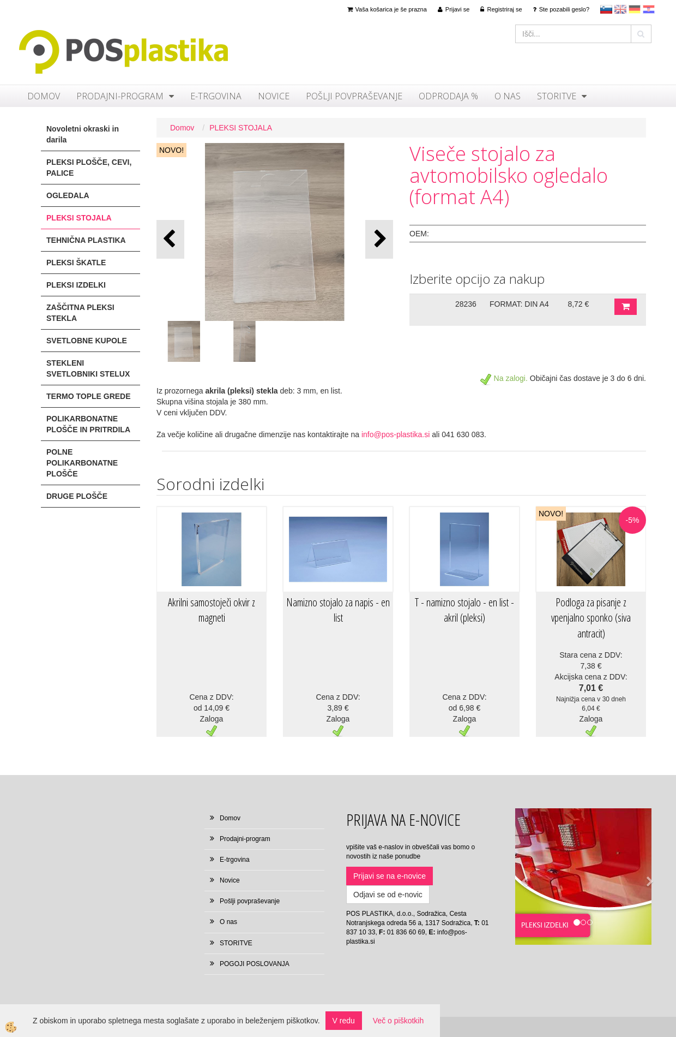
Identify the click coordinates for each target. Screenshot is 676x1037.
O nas (507, 96)
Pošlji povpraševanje (354, 96)
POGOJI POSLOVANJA (254, 964)
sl (606, 9)
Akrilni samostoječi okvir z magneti (211, 610)
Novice (273, 96)
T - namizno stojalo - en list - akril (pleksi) (464, 610)
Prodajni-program (120, 96)
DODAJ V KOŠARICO (625, 307)
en (620, 9)
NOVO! (171, 150)
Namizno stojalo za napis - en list (338, 610)
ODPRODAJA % (448, 96)
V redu (344, 1020)
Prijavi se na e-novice (389, 876)
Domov (43, 96)
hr (649, 9)
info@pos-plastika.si (395, 434)
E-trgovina (216, 96)
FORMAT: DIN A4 (519, 304)
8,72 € (578, 304)
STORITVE (556, 96)
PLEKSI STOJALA (240, 127)
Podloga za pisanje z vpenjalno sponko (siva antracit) (591, 618)
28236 (465, 304)
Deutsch (635, 9)
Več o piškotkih (398, 1020)
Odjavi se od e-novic (387, 894)
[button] (379, 239)
